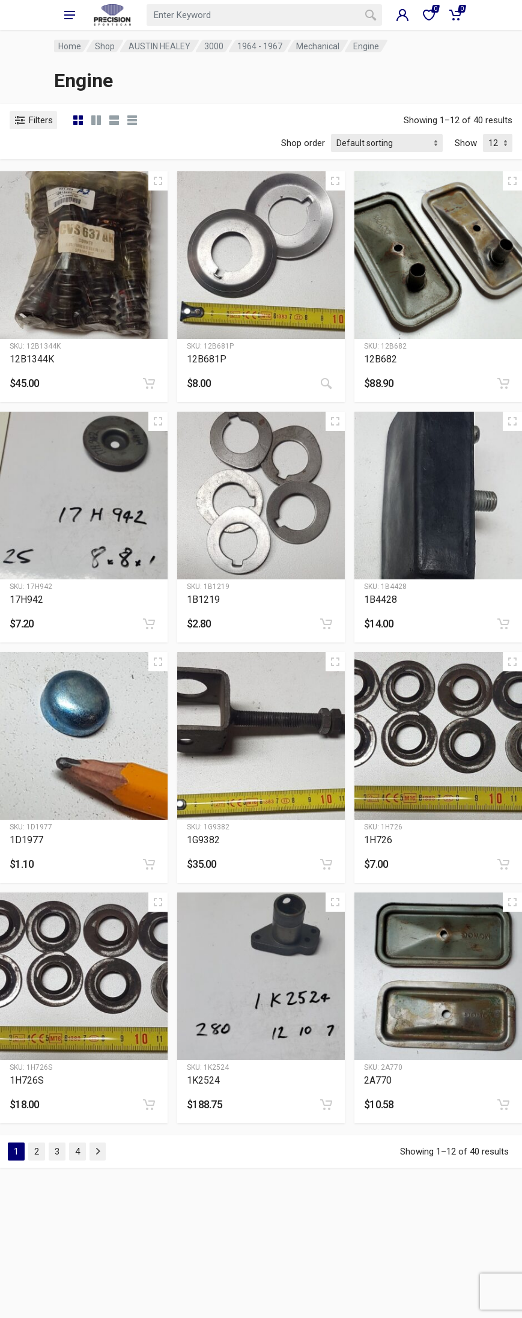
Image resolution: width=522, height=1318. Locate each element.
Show (466, 143)
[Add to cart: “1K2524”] (326, 1104)
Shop (105, 46)
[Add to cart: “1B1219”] (326, 624)
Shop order (303, 143)
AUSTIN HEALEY (159, 46)
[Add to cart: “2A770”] (503, 1104)
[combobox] (264, 15)
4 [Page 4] (77, 1151)
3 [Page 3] (57, 1151)
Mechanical (317, 46)
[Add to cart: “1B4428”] (503, 624)
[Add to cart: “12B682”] (503, 383)
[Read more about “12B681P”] (326, 383)
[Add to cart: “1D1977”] (149, 864)
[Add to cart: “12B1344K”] (149, 383)
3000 (213, 46)
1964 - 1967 (259, 46)
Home (69, 46)
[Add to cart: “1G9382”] (326, 864)
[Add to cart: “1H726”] (503, 864)
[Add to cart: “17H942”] (149, 624)
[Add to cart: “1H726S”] (149, 1104)
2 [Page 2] (36, 1151)
